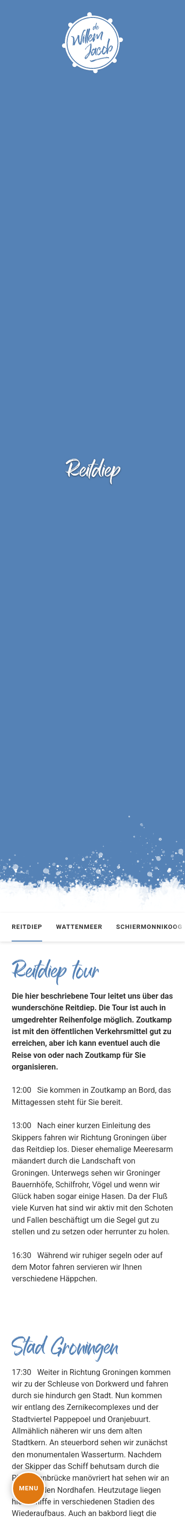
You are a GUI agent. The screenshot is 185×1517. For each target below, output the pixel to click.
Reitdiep (27, 926)
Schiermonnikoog (149, 926)
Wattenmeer (79, 926)
